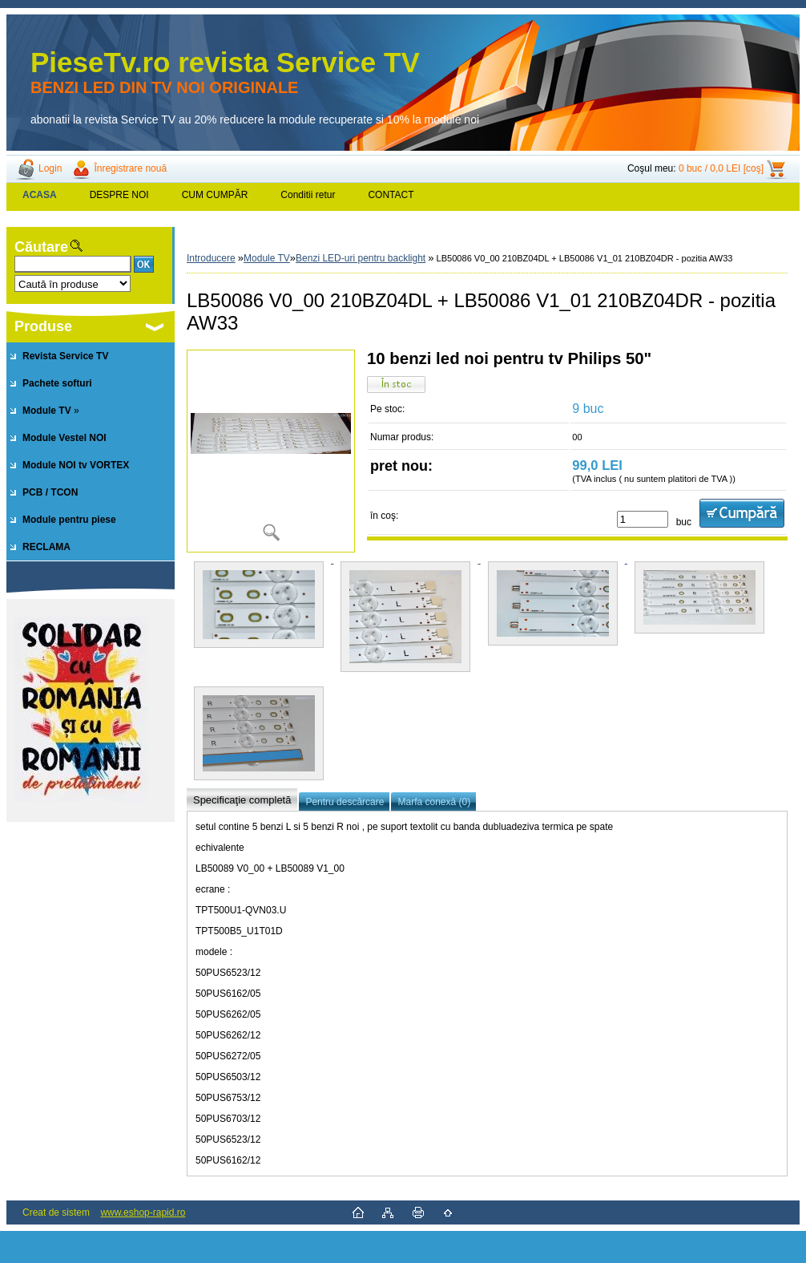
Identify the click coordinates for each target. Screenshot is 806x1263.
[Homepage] (40, 195)
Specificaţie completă (242, 800)
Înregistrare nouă (130, 168)
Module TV (267, 258)
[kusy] (642, 519)
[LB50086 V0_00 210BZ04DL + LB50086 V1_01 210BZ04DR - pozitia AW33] (270, 451)
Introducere (211, 258)
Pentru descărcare (344, 802)
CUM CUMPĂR (215, 194)
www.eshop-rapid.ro (142, 1212)
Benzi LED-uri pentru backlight (360, 258)
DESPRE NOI (119, 194)
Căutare (41, 247)
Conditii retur (307, 194)
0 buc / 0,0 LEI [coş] (721, 168)
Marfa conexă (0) (433, 802)
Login (50, 168)
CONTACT (390, 194)
